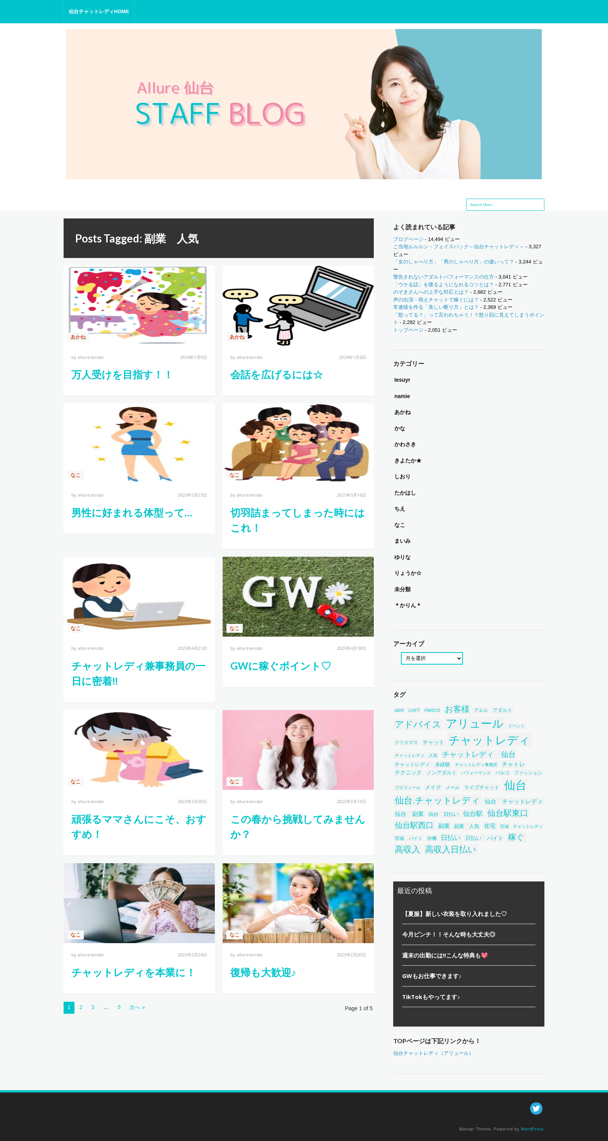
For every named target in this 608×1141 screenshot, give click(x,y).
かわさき (405, 444)
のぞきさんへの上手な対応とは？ (431, 292)
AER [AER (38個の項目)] (399, 710)
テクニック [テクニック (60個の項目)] (408, 773)
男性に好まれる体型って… (131, 512)
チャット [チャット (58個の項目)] (433, 742)
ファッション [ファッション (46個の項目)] (528, 773)
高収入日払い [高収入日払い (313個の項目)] (451, 849)
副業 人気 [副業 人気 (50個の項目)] (466, 826)
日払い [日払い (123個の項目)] (451, 837)
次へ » (137, 1007)
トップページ (408, 330)
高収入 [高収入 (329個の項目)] (407, 849)
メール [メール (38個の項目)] (452, 787)
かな (399, 428)
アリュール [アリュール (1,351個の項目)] (475, 723)
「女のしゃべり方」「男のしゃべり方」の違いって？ (453, 262)
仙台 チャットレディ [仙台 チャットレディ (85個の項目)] (514, 801)
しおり (402, 476)
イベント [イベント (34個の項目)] (516, 726)
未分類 (402, 589)
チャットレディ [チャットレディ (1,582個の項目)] (489, 740)
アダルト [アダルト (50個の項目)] (502, 710)
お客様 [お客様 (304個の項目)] (457, 709)
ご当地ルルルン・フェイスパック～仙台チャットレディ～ (458, 246)
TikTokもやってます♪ (431, 997)
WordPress (532, 1129)
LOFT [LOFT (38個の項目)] (414, 710)
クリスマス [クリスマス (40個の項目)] (406, 742)
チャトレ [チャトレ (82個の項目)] (513, 764)
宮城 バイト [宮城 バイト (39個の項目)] (409, 838)
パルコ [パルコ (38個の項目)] (503, 772)
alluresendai (91, 357)
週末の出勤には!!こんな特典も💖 (445, 955)
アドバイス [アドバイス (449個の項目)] (418, 724)
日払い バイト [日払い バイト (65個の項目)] (484, 838)
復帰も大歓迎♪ (263, 972)
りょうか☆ (407, 573)
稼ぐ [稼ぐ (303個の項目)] (516, 837)
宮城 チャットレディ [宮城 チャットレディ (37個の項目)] (521, 826)
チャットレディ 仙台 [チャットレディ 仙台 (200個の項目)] (479, 754)
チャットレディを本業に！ (133, 972)
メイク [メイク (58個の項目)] (433, 787)
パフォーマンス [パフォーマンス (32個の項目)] (476, 772)
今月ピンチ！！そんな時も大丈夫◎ (448, 934)
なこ (76, 475)
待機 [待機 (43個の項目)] (432, 838)
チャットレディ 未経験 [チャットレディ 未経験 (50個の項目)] (422, 764)
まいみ (402, 541)
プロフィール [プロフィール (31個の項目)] (407, 787)
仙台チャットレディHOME (99, 11)
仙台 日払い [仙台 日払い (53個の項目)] (443, 814)
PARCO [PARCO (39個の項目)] (432, 710)
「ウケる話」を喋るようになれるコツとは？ (443, 284)
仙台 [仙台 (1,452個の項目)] (515, 785)
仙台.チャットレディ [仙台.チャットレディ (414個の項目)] (437, 800)
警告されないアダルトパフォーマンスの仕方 (443, 277)
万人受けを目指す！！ (122, 374)
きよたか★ (407, 460)
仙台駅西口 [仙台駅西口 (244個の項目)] (414, 825)
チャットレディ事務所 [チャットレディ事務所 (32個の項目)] (476, 764)
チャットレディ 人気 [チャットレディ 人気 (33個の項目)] (416, 755)
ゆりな (402, 557)
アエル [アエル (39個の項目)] (481, 710)
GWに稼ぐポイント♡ (280, 666)
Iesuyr (402, 380)
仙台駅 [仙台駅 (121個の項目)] (473, 813)
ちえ (399, 509)
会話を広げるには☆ (276, 374)
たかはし (405, 493)
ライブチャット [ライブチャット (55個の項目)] (481, 787)
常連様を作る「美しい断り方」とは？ (436, 307)
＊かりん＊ (407, 605)
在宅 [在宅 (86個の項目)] (490, 825)
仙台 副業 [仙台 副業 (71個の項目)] (409, 814)
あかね (78, 337)
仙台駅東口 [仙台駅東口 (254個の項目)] (507, 813)
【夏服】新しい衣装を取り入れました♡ (454, 914)
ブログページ (408, 239)
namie (402, 396)
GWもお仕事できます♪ (432, 976)
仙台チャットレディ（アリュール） (433, 1053)
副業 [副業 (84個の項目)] (444, 825)
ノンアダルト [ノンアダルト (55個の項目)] (442, 773)
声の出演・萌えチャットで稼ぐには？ (436, 300)
